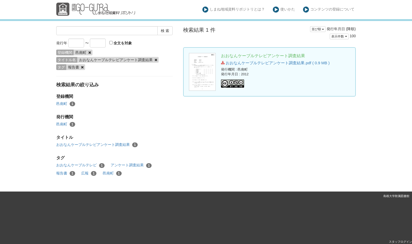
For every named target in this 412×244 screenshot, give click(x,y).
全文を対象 (120, 43)
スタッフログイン (400, 241)
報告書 (65, 173)
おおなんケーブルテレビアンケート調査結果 (97, 144)
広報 (88, 173)
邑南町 (65, 104)
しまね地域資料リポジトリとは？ (233, 10)
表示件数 (339, 36)
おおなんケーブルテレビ (80, 165)
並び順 (318, 29)
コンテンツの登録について (329, 10)
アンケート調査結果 (131, 165)
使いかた (284, 10)
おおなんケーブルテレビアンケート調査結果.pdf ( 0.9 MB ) (275, 63)
